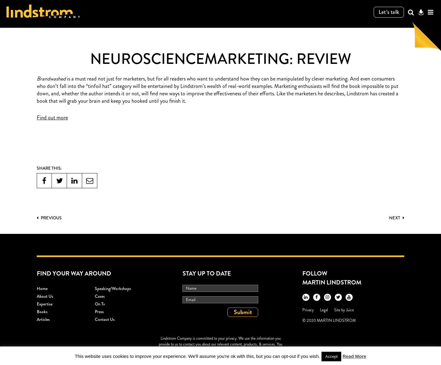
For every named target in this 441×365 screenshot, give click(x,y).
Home (42, 288)
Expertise (44, 304)
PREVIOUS (49, 218)
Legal (324, 310)
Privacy (308, 310)
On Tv (100, 304)
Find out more (52, 118)
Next (396, 218)
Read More (354, 356)
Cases (100, 296)
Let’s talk (389, 12)
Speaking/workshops (113, 288)
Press (99, 312)
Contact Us (105, 319)
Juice (350, 310)
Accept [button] (331, 356)
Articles (43, 319)
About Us (45, 296)
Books (42, 312)
